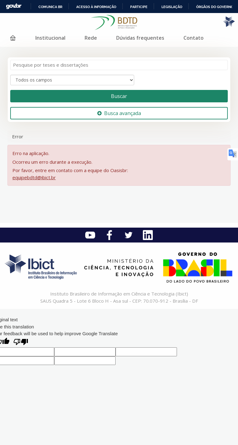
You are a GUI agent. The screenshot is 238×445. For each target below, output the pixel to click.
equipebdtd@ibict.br (34, 177)
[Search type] (72, 80)
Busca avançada (119, 113)
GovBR (13, 6)
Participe (139, 7)
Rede (91, 37)
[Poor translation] (20, 342)
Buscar (119, 96)
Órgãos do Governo (214, 7)
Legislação (171, 7)
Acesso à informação (96, 7)
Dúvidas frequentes (140, 37)
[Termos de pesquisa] (119, 65)
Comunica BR (50, 7)
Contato (193, 37)
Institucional (50, 37)
